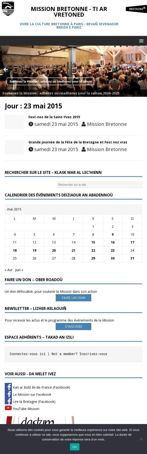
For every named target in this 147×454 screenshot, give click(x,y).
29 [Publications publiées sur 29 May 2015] (93, 258)
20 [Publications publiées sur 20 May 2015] (54, 250)
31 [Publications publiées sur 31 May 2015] (132, 258)
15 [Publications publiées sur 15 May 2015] (93, 242)
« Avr (8, 270)
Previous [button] (5, 69)
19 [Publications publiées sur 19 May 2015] (34, 250)
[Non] (141, 439)
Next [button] (141, 69)
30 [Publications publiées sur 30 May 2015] (113, 258)
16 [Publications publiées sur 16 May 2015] (113, 242)
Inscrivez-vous (93, 354)
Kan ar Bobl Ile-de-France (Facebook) (37, 387)
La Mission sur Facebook (28, 394)
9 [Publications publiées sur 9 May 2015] (113, 234)
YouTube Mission (22, 408)
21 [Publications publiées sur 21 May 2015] (73, 250)
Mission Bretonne (107, 124)
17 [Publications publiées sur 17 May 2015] (132, 242)
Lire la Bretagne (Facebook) (30, 401)
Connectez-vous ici (28, 354)
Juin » (19, 270)
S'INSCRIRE (73, 326)
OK (74, 447)
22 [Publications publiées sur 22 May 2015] (93, 250)
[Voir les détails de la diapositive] (73, 71)
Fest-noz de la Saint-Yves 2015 (54, 117)
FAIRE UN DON (73, 297)
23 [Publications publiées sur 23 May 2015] (113, 250)
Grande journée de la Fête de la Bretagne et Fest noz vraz (77, 142)
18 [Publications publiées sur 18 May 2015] (15, 250)
